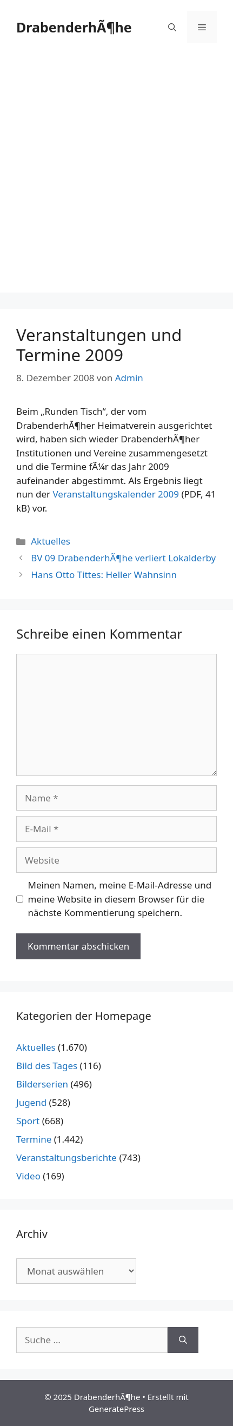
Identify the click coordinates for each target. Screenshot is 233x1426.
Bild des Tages (46, 1065)
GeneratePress (116, 1408)
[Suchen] (183, 1340)
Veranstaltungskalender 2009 (115, 494)
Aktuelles (50, 541)
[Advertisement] (116, 176)
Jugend (31, 1102)
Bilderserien (42, 1084)
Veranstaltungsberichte (66, 1157)
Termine (33, 1139)
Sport (27, 1121)
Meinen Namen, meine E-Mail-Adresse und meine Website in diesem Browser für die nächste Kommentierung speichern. (120, 899)
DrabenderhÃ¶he (74, 27)
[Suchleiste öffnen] (172, 27)
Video (28, 1176)
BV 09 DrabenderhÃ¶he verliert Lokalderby (123, 558)
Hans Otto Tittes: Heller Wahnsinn (104, 574)
